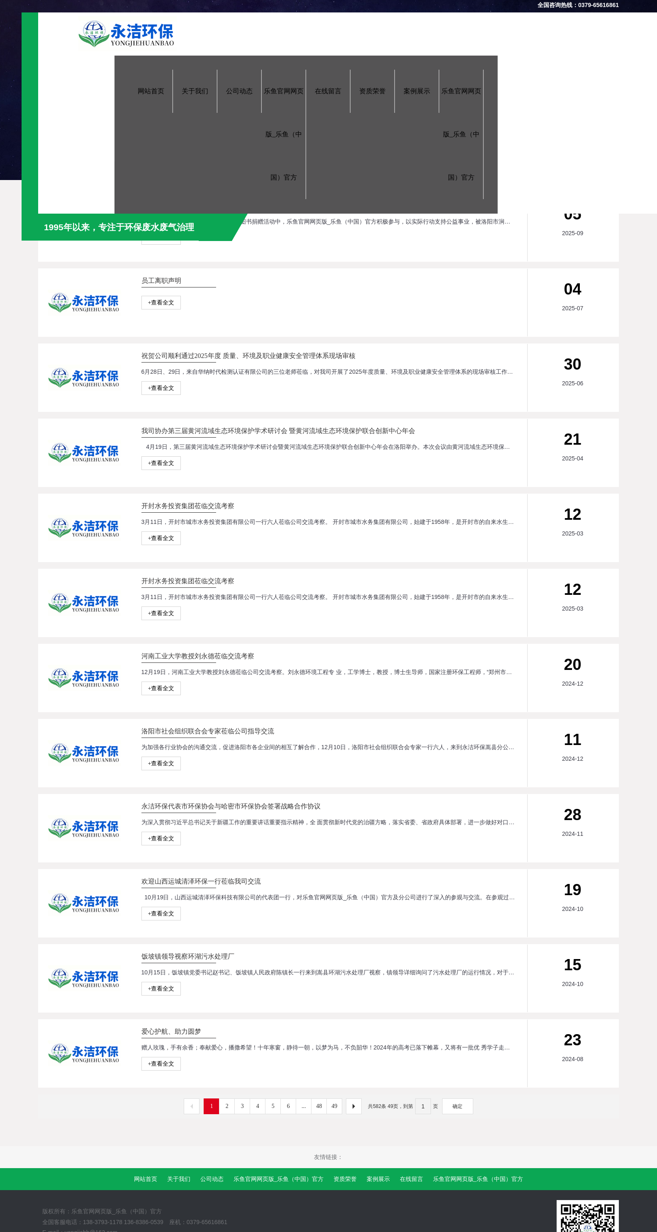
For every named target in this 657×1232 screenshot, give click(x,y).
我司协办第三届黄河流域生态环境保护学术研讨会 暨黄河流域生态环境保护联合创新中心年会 (278, 524)
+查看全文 (161, 238)
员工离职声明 (161, 311)
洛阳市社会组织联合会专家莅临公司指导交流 (207, 948)
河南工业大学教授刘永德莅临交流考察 (197, 842)
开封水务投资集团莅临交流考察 (187, 630)
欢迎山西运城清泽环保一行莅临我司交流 (201, 1161)
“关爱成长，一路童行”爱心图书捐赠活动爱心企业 (214, 205)
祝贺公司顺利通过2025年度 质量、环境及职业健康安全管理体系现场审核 (248, 417)
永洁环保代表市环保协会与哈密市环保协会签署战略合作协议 (231, 1055)
